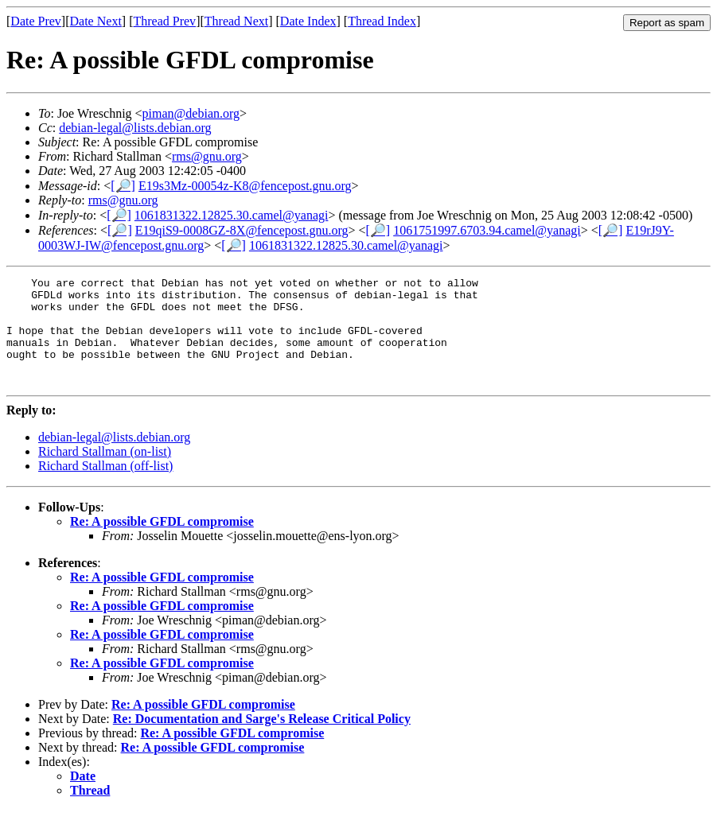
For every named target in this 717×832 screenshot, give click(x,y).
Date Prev (35, 21)
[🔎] (123, 185)
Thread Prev (164, 21)
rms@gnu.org (207, 156)
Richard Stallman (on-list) (104, 473)
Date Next (96, 21)
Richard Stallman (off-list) (105, 487)
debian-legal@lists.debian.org (135, 127)
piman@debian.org (191, 113)
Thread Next (236, 21)
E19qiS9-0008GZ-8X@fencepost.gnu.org (242, 230)
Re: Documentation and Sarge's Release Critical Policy (262, 740)
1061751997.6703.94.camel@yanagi (487, 230)
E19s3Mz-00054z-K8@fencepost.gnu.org (245, 185)
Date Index (308, 21)
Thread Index (382, 21)
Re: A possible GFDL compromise (162, 543)
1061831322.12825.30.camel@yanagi (231, 215)
